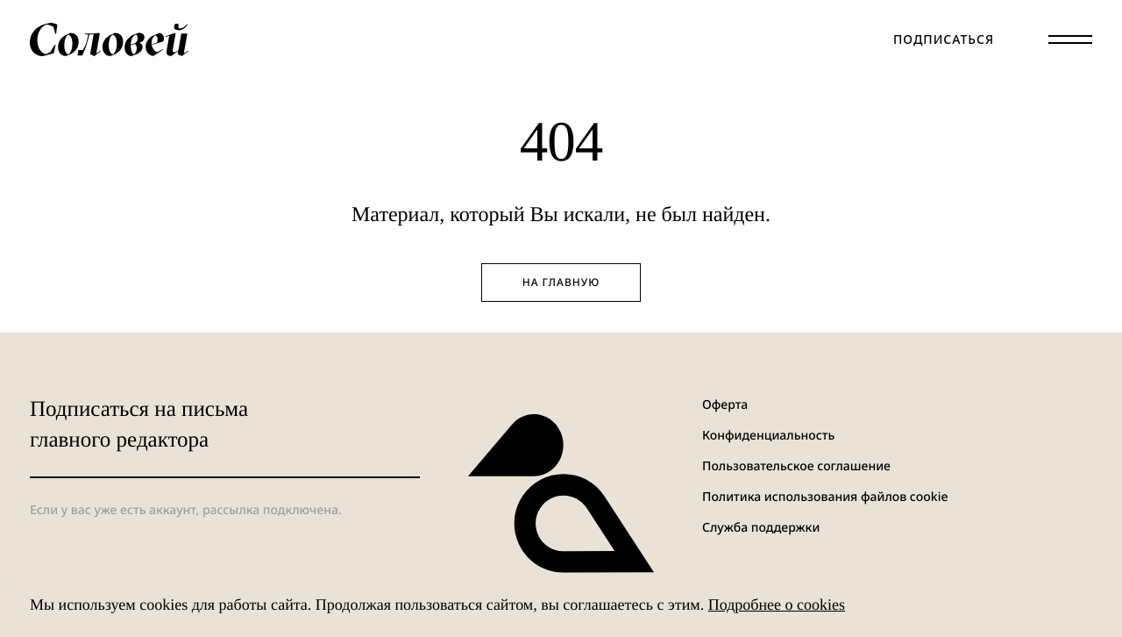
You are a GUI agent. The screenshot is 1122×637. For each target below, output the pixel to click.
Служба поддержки (761, 527)
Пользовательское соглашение (796, 466)
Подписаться (943, 39)
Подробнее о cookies (776, 604)
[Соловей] (109, 39)
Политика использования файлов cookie (825, 497)
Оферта (725, 405)
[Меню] (1070, 39)
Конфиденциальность (768, 435)
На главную (561, 282)
